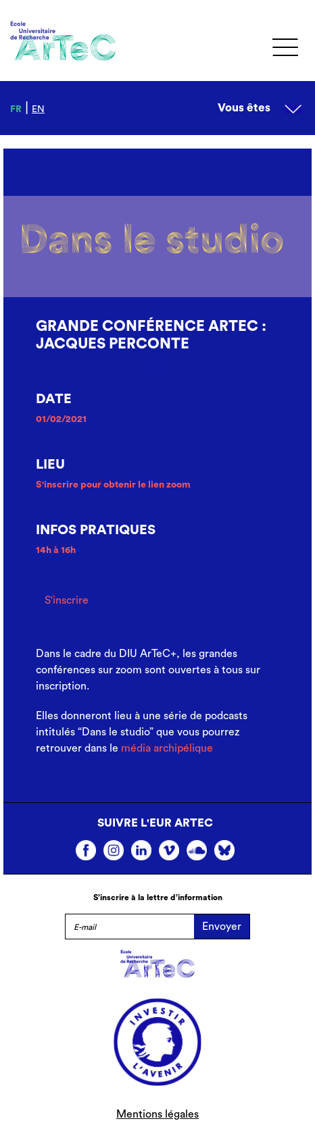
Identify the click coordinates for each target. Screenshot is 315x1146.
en (38, 109)
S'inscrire (67, 600)
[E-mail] (129, 926)
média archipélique (167, 748)
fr (16, 109)
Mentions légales (157, 1114)
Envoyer (221, 926)
